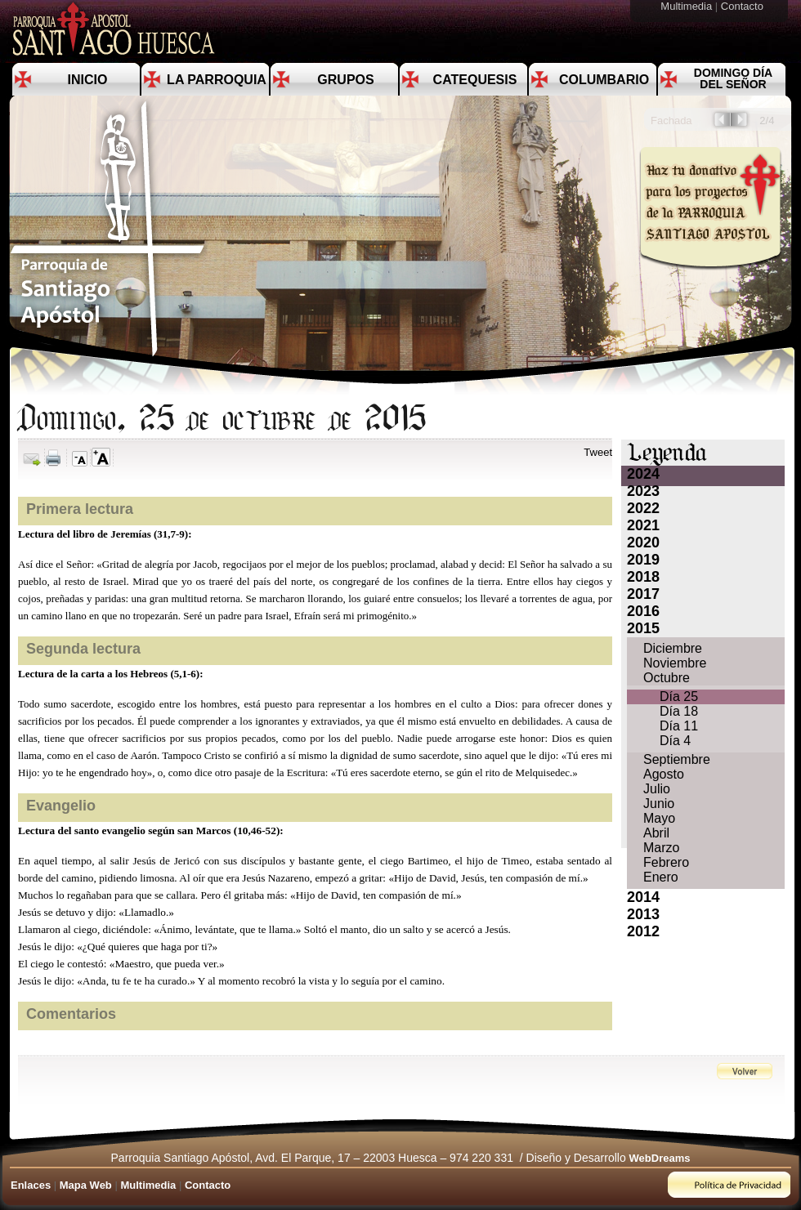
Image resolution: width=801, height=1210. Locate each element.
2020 (643, 542)
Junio (658, 803)
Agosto (663, 774)
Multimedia (687, 6)
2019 (643, 559)
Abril (656, 833)
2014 (643, 897)
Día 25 (679, 696)
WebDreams (660, 1158)
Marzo (661, 848)
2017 (643, 594)
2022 (643, 508)
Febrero (666, 862)
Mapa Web (86, 1185)
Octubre (666, 678)
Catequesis (475, 80)
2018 (643, 577)
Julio (656, 789)
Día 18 (679, 711)
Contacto (744, 6)
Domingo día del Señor (733, 78)
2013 (643, 914)
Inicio (88, 80)
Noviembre (674, 663)
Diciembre (672, 648)
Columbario (604, 80)
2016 (643, 611)
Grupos (345, 80)
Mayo (659, 818)
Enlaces (31, 1185)
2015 (643, 628)
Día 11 (679, 726)
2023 (643, 491)
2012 (643, 931)
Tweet (598, 452)
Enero (660, 877)
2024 (643, 474)
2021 (643, 525)
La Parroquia (216, 80)
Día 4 (675, 741)
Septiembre (676, 759)
